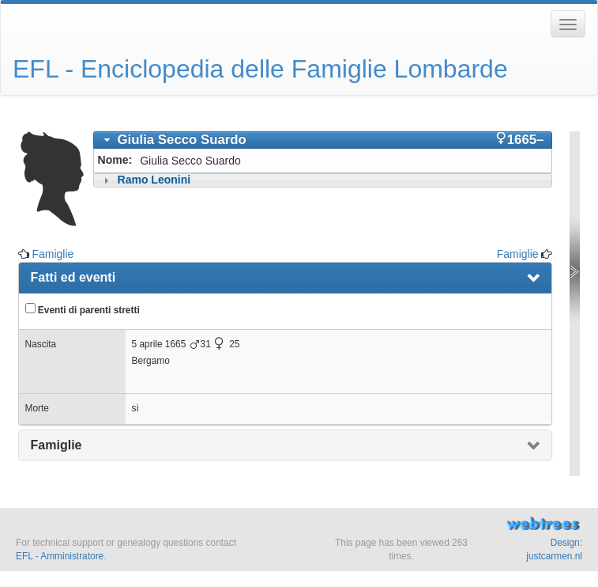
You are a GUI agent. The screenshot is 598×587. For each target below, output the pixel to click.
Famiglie (52, 254)
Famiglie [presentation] (56, 445)
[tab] (323, 140)
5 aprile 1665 (159, 344)
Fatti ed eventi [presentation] (73, 277)
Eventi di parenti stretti (82, 309)
